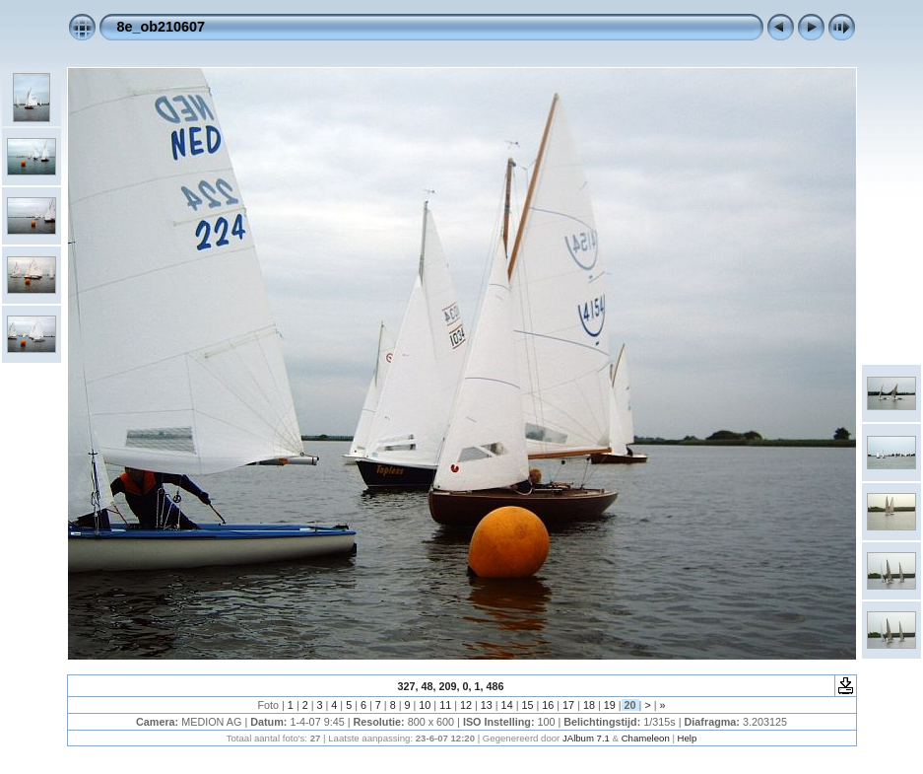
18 (589, 705)
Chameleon (646, 738)
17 (568, 705)
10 (424, 705)
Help (687, 738)
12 (466, 705)
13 (486, 705)
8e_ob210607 (161, 27)
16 (548, 705)
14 (507, 705)
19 (610, 705)
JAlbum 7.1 (586, 738)
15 (527, 705)
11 (445, 705)
